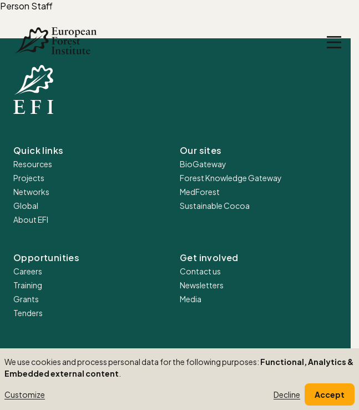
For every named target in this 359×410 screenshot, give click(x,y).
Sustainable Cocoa (215, 206)
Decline (287, 394)
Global (25, 206)
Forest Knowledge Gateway (231, 178)
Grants (26, 299)
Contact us (200, 271)
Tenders (28, 313)
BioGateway (203, 164)
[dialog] (179, 379)
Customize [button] (24, 394)
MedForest (200, 192)
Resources (32, 164)
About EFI (30, 219)
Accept (330, 394)
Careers (27, 271)
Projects (28, 178)
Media (190, 299)
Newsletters (202, 285)
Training (27, 285)
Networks (31, 192)
